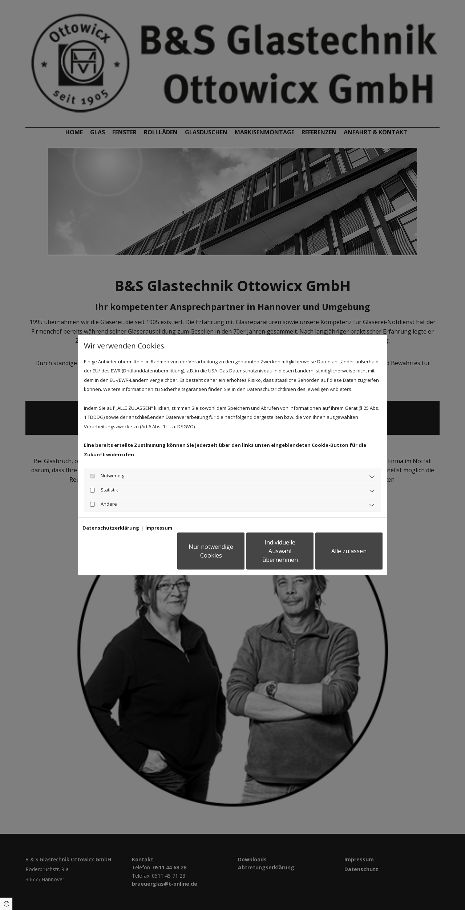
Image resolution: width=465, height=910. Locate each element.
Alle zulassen (349, 551)
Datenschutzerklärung (110, 528)
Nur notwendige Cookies (211, 551)
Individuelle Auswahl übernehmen (280, 551)
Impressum (158, 528)
